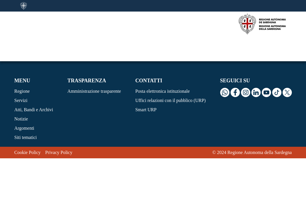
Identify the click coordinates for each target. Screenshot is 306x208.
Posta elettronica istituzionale (162, 66)
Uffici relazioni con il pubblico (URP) (170, 75)
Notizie (21, 94)
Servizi (20, 75)
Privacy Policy (59, 127)
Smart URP (145, 84)
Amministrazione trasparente (94, 66)
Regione (22, 66)
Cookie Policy (27, 127)
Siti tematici (25, 112)
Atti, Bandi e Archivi (33, 84)
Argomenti (24, 103)
